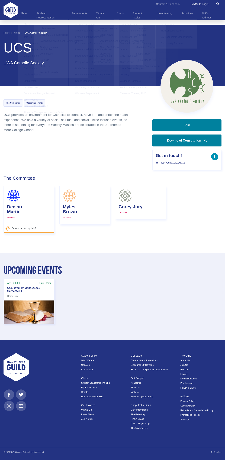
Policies (184, 400)
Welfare (135, 396)
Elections (185, 373)
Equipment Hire (89, 391)
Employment (186, 387)
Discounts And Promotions (144, 364)
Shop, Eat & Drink (141, 409)
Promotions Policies (190, 418)
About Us (185, 364)
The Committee (13, 103)
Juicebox (217, 456)
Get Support (138, 382)
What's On (86, 413)
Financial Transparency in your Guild (149, 373)
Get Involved (88, 409)
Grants (84, 396)
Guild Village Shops (141, 427)
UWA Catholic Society (36, 32)
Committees (87, 373)
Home (7, 32)
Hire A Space (137, 422)
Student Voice (89, 359)
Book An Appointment (142, 400)
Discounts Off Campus (142, 369)
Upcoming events (34, 103)
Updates (85, 369)
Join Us (184, 369)
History (183, 378)
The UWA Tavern (139, 432)
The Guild (186, 359)
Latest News (87, 418)
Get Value (136, 359)
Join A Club (87, 422)
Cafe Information (139, 413)
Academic (136, 386)
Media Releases (188, 382)
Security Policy (187, 409)
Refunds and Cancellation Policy (196, 414)
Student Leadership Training (95, 386)
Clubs (17, 32)
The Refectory (138, 418)
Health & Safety (188, 392)
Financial (135, 391)
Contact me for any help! (21, 233)
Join (187, 126)
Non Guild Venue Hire (92, 400)
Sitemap (184, 423)
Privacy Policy (187, 405)
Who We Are (87, 364)
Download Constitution (186, 144)
